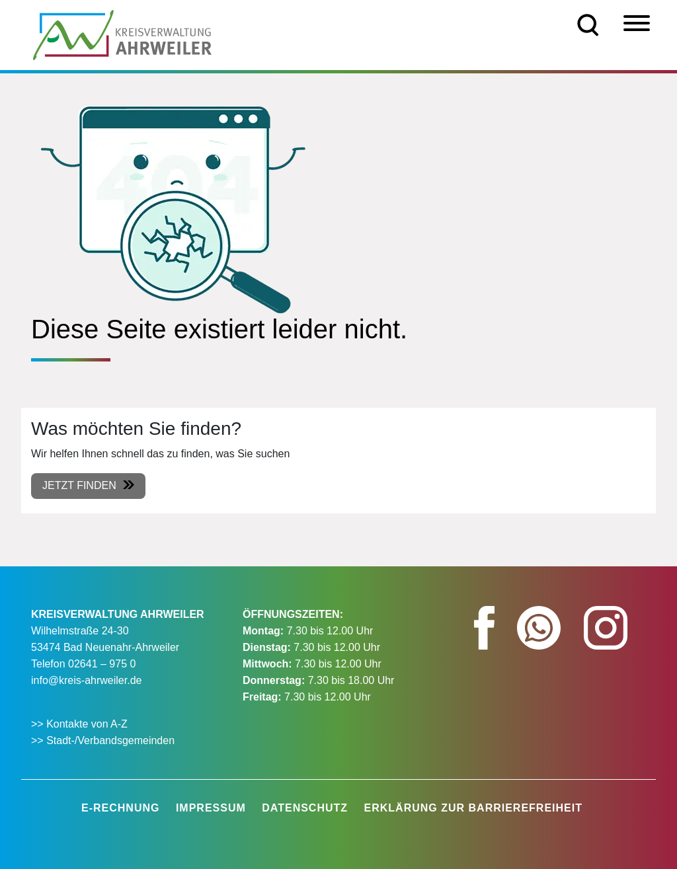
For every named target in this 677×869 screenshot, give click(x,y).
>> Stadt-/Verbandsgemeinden (103, 740)
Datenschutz (305, 807)
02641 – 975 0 (102, 663)
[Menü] (636, 23)
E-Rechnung (120, 807)
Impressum (211, 807)
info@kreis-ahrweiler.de (86, 680)
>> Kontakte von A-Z (80, 724)
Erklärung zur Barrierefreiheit (473, 807)
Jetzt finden (79, 485)
